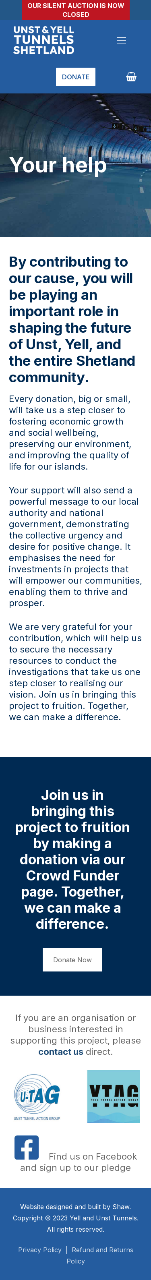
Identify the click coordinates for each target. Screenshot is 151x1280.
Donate (75, 77)
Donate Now (72, 960)
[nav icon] (122, 40)
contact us (60, 1051)
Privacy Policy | (45, 1250)
